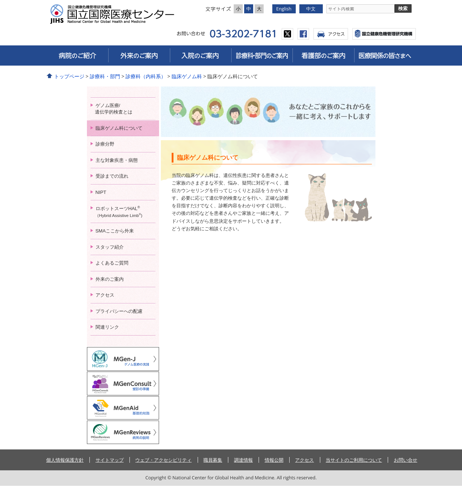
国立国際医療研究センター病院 (115, 14)
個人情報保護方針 (65, 471)
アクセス (330, 34)
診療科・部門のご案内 (261, 55)
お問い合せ (405, 471)
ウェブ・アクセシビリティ (163, 471)
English (283, 8)
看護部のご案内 (323, 55)
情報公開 (274, 471)
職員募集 (212, 471)
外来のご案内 (139, 55)
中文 (311, 8)
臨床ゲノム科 (187, 76)
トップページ (69, 76)
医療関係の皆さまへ (384, 55)
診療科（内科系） (146, 76)
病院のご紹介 (78, 55)
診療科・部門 (105, 76)
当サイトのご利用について (354, 471)
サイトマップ (110, 471)
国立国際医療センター (384, 34)
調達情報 (243, 471)
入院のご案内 (200, 55)
